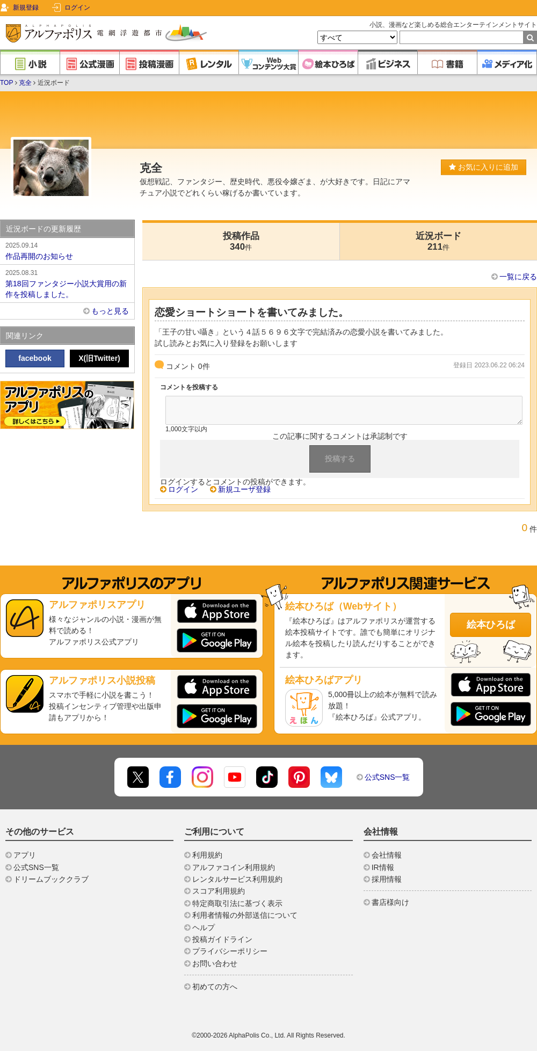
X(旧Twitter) (99, 358)
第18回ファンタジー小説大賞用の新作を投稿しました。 (67, 283)
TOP (6, 82)
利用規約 (207, 855)
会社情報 (387, 855)
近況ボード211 (438, 241)
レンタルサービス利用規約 (237, 879)
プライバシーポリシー (229, 951)
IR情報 (383, 867)
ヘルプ (203, 927)
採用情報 (387, 879)
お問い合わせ (214, 963)
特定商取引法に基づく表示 (237, 903)
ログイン (77, 7)
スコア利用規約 (218, 891)
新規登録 (26, 7)
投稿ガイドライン (222, 939)
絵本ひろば (491, 624)
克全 (25, 82)
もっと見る (110, 311)
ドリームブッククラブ (51, 879)
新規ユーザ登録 (244, 489)
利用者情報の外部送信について (244, 915)
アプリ (24, 855)
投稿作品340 (241, 241)
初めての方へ (214, 986)
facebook (34, 358)
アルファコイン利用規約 (233, 867)
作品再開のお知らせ (67, 250)
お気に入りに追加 (483, 167)
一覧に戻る (518, 276)
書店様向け (390, 902)
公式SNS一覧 (387, 777)
